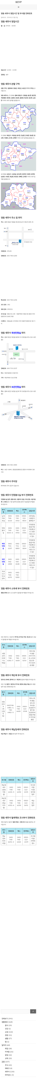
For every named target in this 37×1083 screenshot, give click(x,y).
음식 (6, 1025)
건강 (6, 1028)
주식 (6, 1065)
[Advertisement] (18, 47)
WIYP (18, 2)
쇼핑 (6, 1032)
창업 (6, 1055)
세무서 (7, 1071)
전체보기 (5, 1018)
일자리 (4, 1045)
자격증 (7, 1051)
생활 (6, 1038)
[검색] (33, 1011)
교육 (6, 1058)
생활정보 (5, 1022)
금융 (3, 1061)
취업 (6, 1048)
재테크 (7, 1068)
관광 (6, 1035)
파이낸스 (8, 1075)
